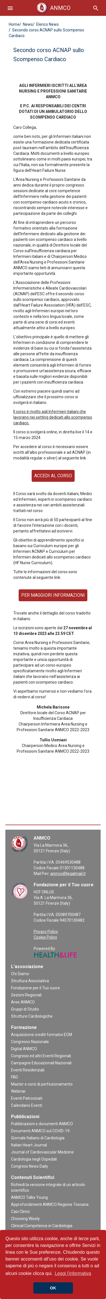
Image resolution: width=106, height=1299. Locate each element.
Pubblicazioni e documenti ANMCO (42, 1124)
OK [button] (53, 1288)
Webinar (18, 1091)
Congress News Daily (29, 1166)
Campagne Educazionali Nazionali (41, 1063)
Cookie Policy (45, 937)
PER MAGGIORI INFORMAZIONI (53, 595)
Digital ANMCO (24, 1049)
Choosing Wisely (25, 1218)
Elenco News (47, 24)
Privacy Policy (46, 931)
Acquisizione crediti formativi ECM (41, 1034)
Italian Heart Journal (29, 1145)
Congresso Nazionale (30, 1041)
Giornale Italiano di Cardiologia (37, 1138)
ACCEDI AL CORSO (53, 475)
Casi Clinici (20, 1211)
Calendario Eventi (26, 1105)
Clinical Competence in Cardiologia (41, 1225)
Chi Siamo (20, 973)
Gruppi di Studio (25, 1009)
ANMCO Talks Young (29, 1197)
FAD (14, 1077)
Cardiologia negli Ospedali (34, 1159)
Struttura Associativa (30, 981)
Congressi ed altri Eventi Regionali (41, 1056)
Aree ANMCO (23, 1002)
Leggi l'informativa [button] (73, 1273)
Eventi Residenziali (27, 1070)
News (27, 24)
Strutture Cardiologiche (32, 1016)
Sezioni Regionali (26, 995)
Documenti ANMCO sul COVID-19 (40, 1131)
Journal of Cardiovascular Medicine (42, 1152)
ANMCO (53, 8)
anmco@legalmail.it (68, 873)
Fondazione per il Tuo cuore (35, 988)
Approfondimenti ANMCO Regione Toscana (49, 1204)
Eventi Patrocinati (26, 1098)
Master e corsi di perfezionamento (42, 1084)
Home (14, 24)
